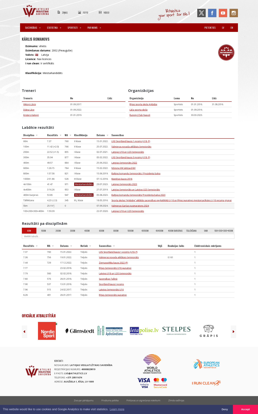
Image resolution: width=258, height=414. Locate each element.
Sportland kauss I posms (111, 284)
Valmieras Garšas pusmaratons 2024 (130, 205)
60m (29, 230)
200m (58, 230)
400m (87, 230)
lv (223, 27)
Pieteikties (210, 27)
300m (72, 230)
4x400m (159, 230)
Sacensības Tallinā (108, 278)
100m (43, 230)
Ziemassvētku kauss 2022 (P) (113, 262)
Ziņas (65, 12)
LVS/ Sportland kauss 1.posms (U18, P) (130, 141)
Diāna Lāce (28, 109)
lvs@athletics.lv (75, 373)
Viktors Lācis (29, 104)
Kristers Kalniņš (31, 115)
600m (101, 230)
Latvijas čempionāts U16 (111, 289)
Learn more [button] (117, 409)
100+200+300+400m (223, 230)
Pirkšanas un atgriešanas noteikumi (143, 400)
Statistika (54, 27)
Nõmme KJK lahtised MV (123, 168)
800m (115, 230)
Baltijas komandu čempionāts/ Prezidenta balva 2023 (138, 195)
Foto (85, 12)
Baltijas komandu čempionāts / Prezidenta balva (135, 173)
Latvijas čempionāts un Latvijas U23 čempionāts (135, 189)
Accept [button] (245, 409)
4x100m (145, 230)
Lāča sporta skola (138, 109)
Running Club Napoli (140, 115)
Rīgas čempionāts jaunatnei (113, 294)
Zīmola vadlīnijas (176, 400)
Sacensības (32, 27)
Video (106, 12)
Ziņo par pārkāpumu (84, 400)
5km (206, 230)
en (232, 27)
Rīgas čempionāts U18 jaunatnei (115, 268)
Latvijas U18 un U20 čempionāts (127, 152)
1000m (130, 230)
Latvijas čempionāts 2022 (124, 162)
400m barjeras (175, 230)
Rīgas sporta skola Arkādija (143, 104)
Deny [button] (225, 409)
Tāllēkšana (191, 230)
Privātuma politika (110, 400)
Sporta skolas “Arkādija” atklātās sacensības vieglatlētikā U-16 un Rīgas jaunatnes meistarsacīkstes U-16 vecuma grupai (171, 200)
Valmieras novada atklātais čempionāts (131, 146)
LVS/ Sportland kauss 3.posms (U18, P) (130, 157)
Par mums (94, 27)
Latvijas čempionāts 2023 (124, 184)
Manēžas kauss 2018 (121, 178)
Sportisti (74, 27)
